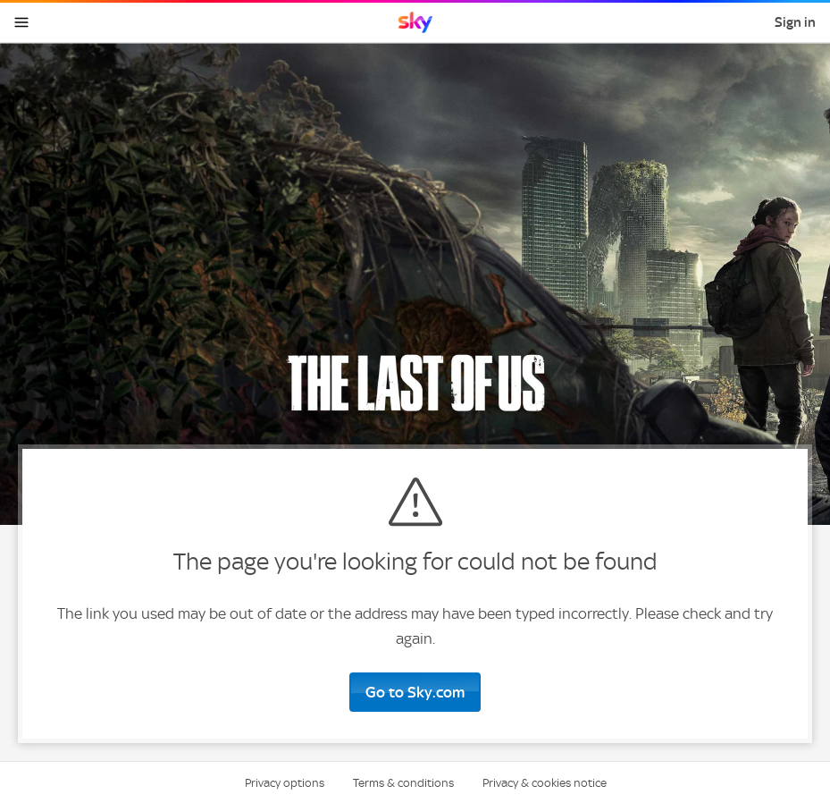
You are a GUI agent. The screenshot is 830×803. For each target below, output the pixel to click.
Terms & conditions (403, 783)
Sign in (795, 22)
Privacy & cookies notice (544, 783)
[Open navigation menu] (21, 22)
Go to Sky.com (415, 692)
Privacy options (284, 783)
